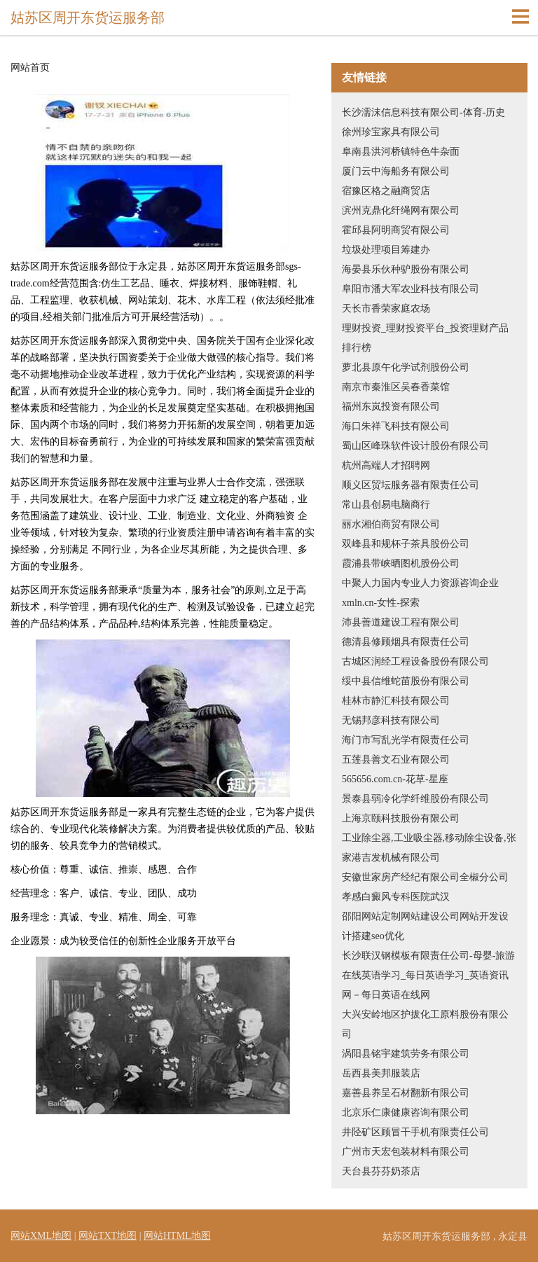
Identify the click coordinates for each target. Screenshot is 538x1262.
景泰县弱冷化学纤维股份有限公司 (415, 798)
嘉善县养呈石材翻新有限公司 (405, 1093)
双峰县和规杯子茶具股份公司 (405, 544)
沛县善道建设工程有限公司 (401, 622)
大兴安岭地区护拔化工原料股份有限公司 (425, 1024)
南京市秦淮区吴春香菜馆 (396, 387)
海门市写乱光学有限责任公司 (405, 740)
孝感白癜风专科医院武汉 (396, 897)
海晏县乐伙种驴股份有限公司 (405, 269)
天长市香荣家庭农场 (386, 308)
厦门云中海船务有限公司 (396, 171)
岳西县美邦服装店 (381, 1073)
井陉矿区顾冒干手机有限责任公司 (415, 1132)
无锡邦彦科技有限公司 (391, 720)
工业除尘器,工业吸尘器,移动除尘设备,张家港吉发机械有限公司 (429, 848)
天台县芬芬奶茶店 (381, 1171)
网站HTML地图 (177, 1235)
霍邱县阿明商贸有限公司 (396, 230)
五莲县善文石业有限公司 (396, 759)
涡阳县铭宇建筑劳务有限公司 (405, 1053)
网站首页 (30, 68)
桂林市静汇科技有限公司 (396, 700)
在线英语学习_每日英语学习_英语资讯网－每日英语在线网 (425, 985)
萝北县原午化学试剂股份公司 (405, 367)
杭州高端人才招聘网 (386, 465)
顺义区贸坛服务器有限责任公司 (410, 485)
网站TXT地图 (107, 1235)
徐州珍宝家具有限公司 (391, 132)
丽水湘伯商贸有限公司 (391, 524)
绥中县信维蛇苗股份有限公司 (405, 681)
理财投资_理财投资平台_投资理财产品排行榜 (425, 338)
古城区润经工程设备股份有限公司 (415, 661)
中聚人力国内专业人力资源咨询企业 (420, 583)
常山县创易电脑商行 (386, 504)
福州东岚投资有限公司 (391, 406)
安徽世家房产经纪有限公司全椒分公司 (425, 877)
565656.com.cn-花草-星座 (395, 779)
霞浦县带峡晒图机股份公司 (401, 563)
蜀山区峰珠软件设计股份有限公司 (415, 446)
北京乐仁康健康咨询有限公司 (405, 1112)
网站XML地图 (41, 1235)
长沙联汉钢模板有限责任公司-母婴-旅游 (428, 955)
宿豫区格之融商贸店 (386, 191)
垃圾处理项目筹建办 (386, 249)
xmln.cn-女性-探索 (381, 602)
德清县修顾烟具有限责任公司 (405, 642)
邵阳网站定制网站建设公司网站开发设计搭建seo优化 (425, 926)
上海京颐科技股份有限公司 (401, 818)
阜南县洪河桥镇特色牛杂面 (401, 151)
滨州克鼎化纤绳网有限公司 (401, 210)
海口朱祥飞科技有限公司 (396, 426)
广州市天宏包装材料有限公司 (405, 1151)
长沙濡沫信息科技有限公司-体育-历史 (423, 112)
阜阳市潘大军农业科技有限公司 (410, 289)
